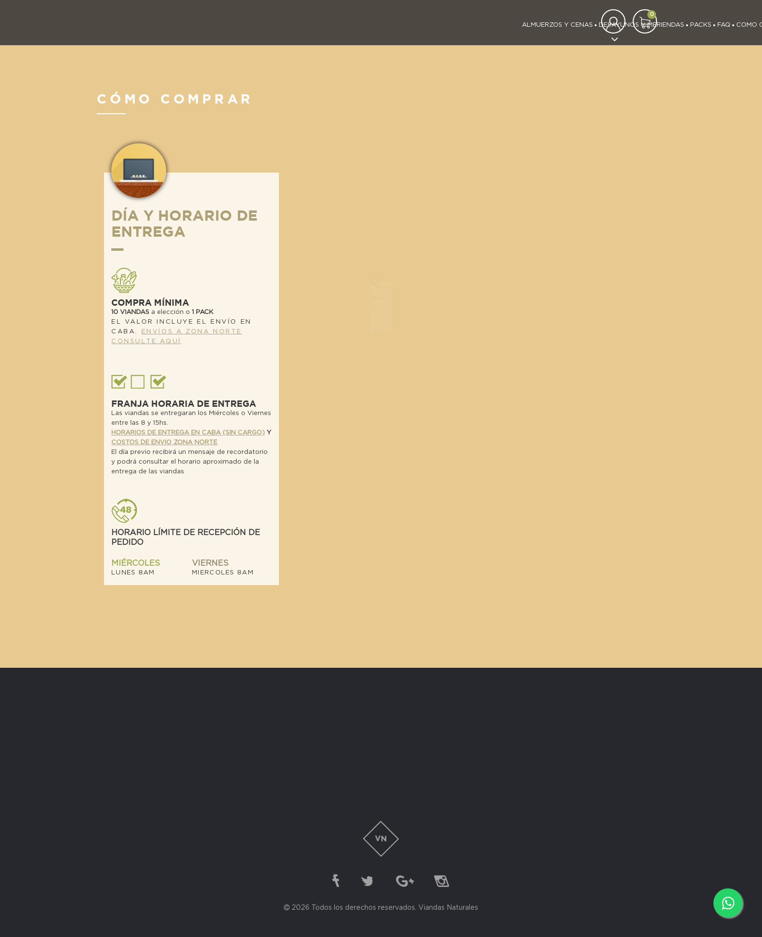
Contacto (583, 25)
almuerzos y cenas (280, 25)
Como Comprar (487, 25)
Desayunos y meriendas (364, 25)
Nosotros (539, 25)
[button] (645, 21)
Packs (423, 25)
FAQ (446, 25)
